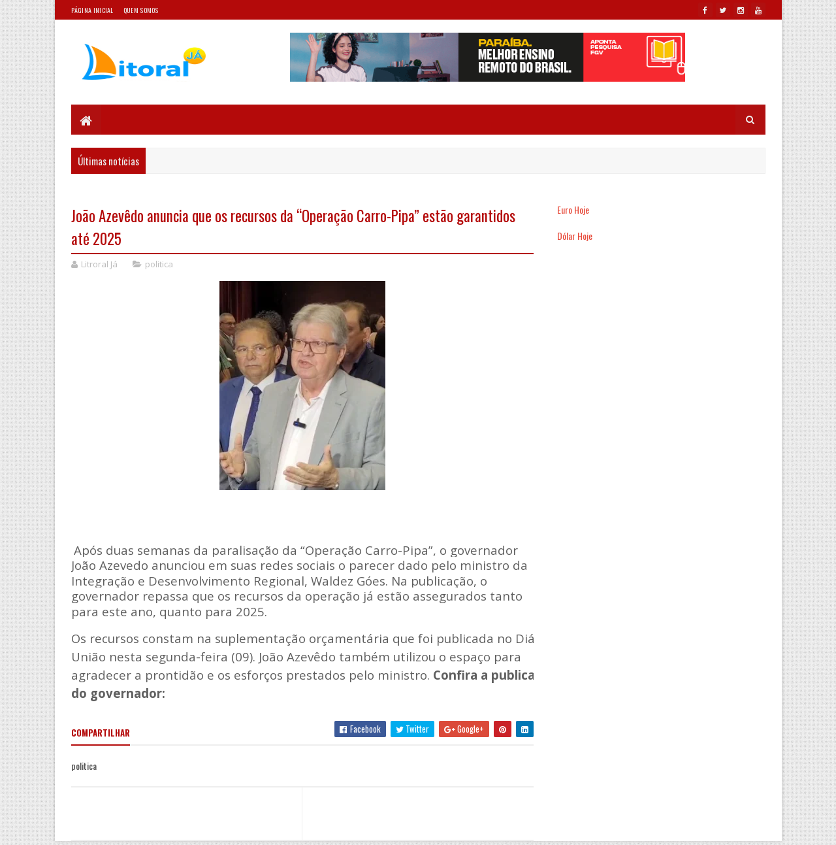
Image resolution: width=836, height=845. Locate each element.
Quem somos (141, 10)
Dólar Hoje (574, 235)
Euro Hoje (573, 209)
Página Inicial (92, 10)
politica (159, 264)
